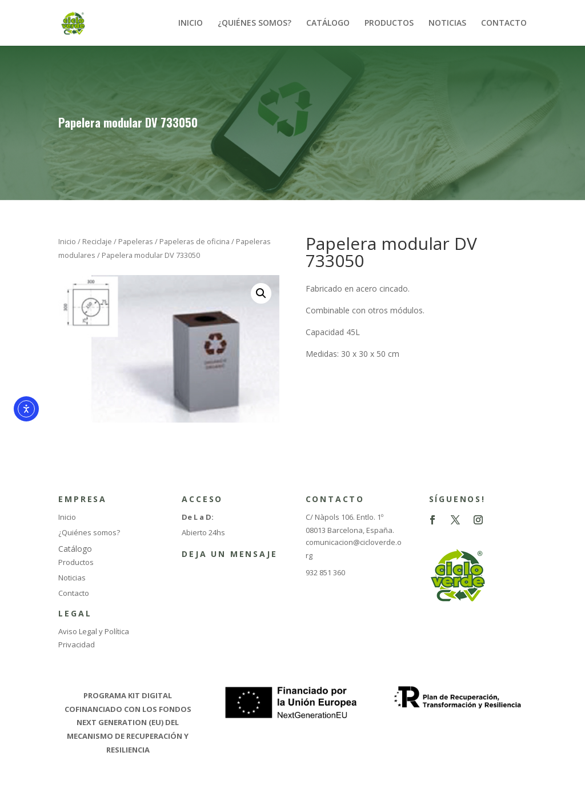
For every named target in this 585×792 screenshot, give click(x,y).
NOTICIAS (447, 23)
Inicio (67, 241)
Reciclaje (97, 241)
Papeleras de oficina (194, 241)
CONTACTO (504, 23)
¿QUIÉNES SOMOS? (254, 23)
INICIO (190, 23)
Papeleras (135, 241)
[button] (261, 293)
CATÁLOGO (328, 23)
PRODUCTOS (389, 23)
